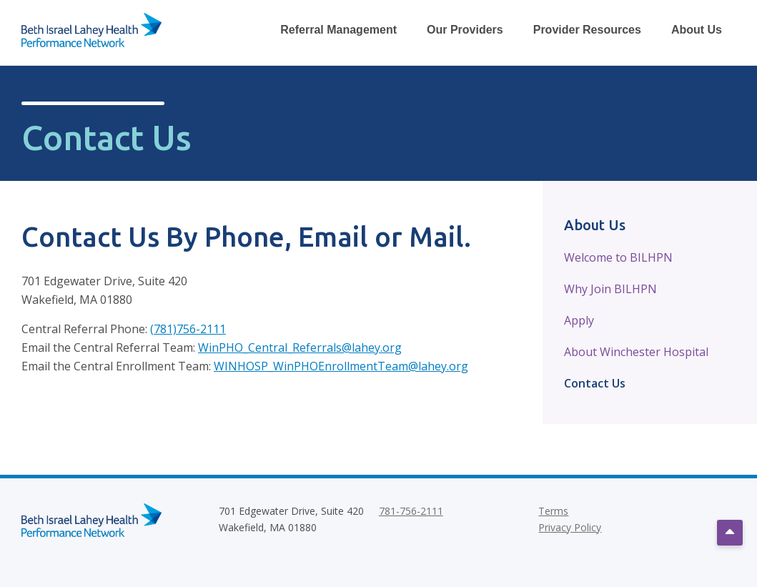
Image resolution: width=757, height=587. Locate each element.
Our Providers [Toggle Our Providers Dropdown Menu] (465, 30)
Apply (579, 320)
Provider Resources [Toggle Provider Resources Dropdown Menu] (587, 30)
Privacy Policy (569, 527)
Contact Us (594, 383)
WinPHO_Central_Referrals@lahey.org (300, 347)
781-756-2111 (411, 511)
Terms (553, 511)
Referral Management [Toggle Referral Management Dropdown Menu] (338, 30)
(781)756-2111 (188, 329)
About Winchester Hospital (636, 352)
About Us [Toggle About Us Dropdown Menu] (696, 30)
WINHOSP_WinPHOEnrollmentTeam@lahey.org (341, 366)
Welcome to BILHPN (618, 257)
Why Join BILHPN (610, 289)
